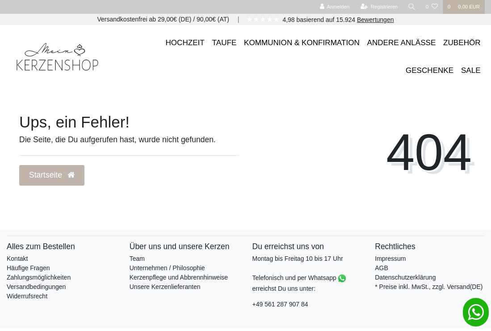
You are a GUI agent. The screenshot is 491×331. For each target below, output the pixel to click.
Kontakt (17, 258)
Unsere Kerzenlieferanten (165, 286)
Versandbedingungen (36, 286)
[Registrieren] (379, 7)
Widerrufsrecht (27, 296)
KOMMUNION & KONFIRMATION (302, 42)
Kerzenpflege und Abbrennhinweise (179, 277)
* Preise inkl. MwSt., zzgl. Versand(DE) (429, 286)
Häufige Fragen (28, 268)
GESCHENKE (429, 70)
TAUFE (224, 42)
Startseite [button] (52, 174)
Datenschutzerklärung (405, 277)
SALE (471, 70)
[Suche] (412, 7)
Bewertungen (375, 19)
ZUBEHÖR (462, 42)
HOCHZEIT (185, 42)
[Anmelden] (334, 7)
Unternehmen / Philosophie (167, 268)
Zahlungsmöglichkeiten (39, 277)
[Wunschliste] (432, 7)
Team (137, 258)
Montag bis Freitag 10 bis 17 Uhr (297, 258)
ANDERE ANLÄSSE (401, 42)
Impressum (390, 258)
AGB (381, 268)
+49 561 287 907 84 (280, 304)
